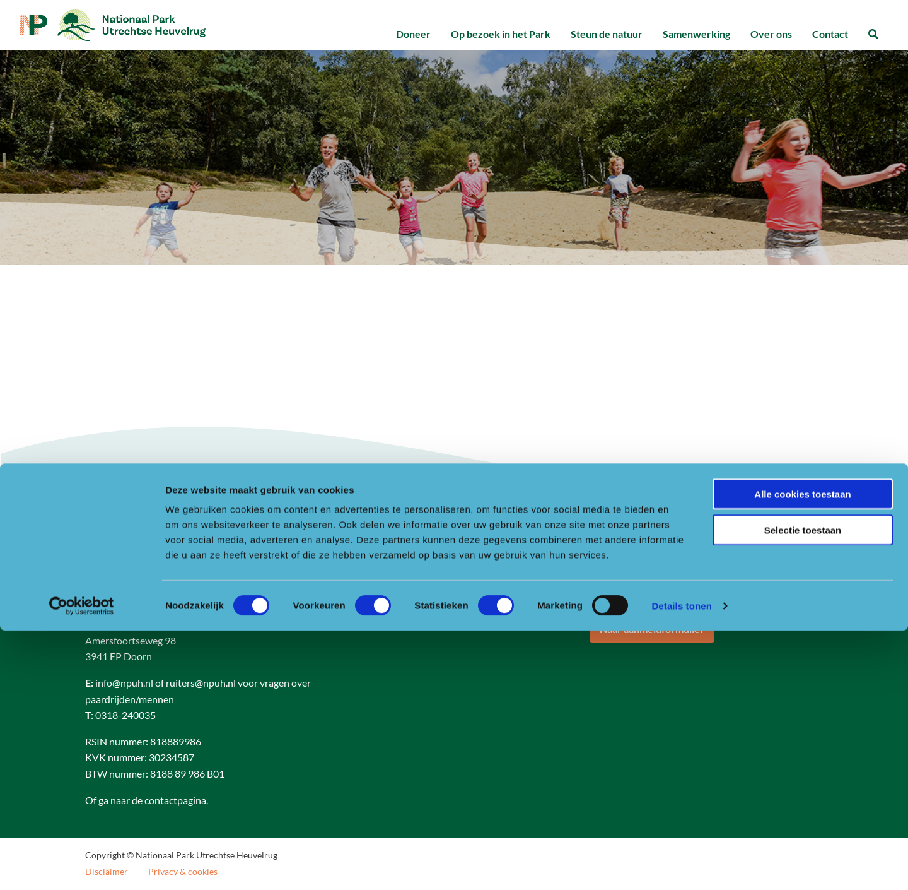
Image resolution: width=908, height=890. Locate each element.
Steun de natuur (607, 34)
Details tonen (681, 865)
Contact (830, 34)
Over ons (771, 34)
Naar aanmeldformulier (652, 633)
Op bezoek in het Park (500, 34)
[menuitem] (413, 34)
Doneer (413, 34)
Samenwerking (696, 34)
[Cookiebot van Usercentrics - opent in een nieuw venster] (81, 865)
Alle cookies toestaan (802, 753)
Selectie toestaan (803, 789)
